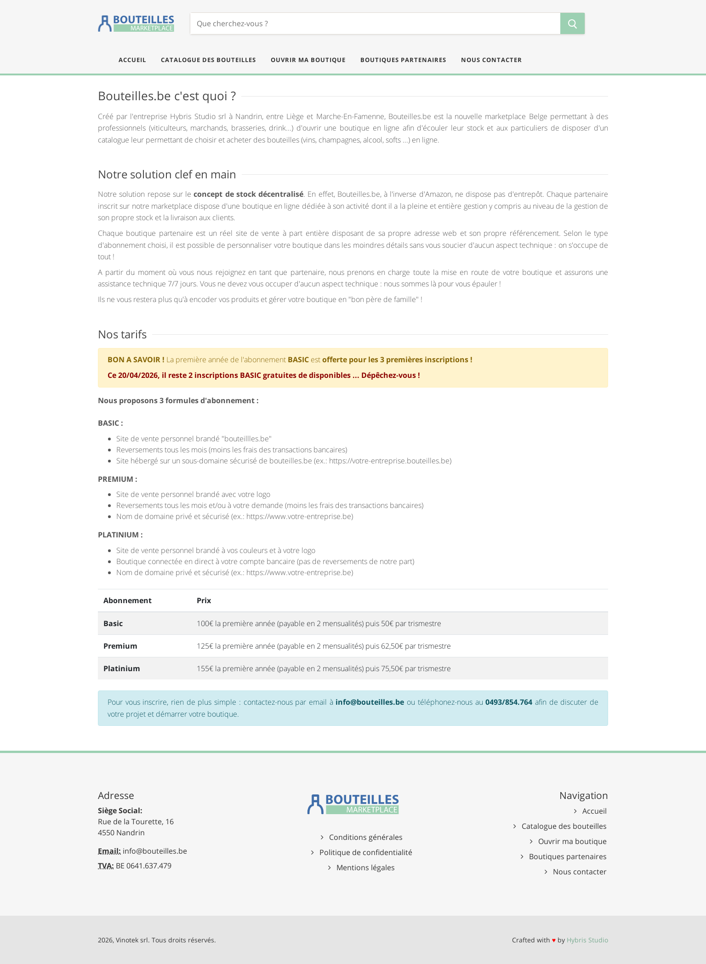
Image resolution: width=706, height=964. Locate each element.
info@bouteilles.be (155, 851)
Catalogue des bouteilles (564, 826)
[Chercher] (375, 23)
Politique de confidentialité (365, 852)
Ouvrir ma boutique (572, 841)
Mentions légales (365, 867)
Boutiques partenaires (568, 856)
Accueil (594, 811)
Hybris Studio (587, 939)
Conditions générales (366, 837)
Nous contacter (580, 872)
